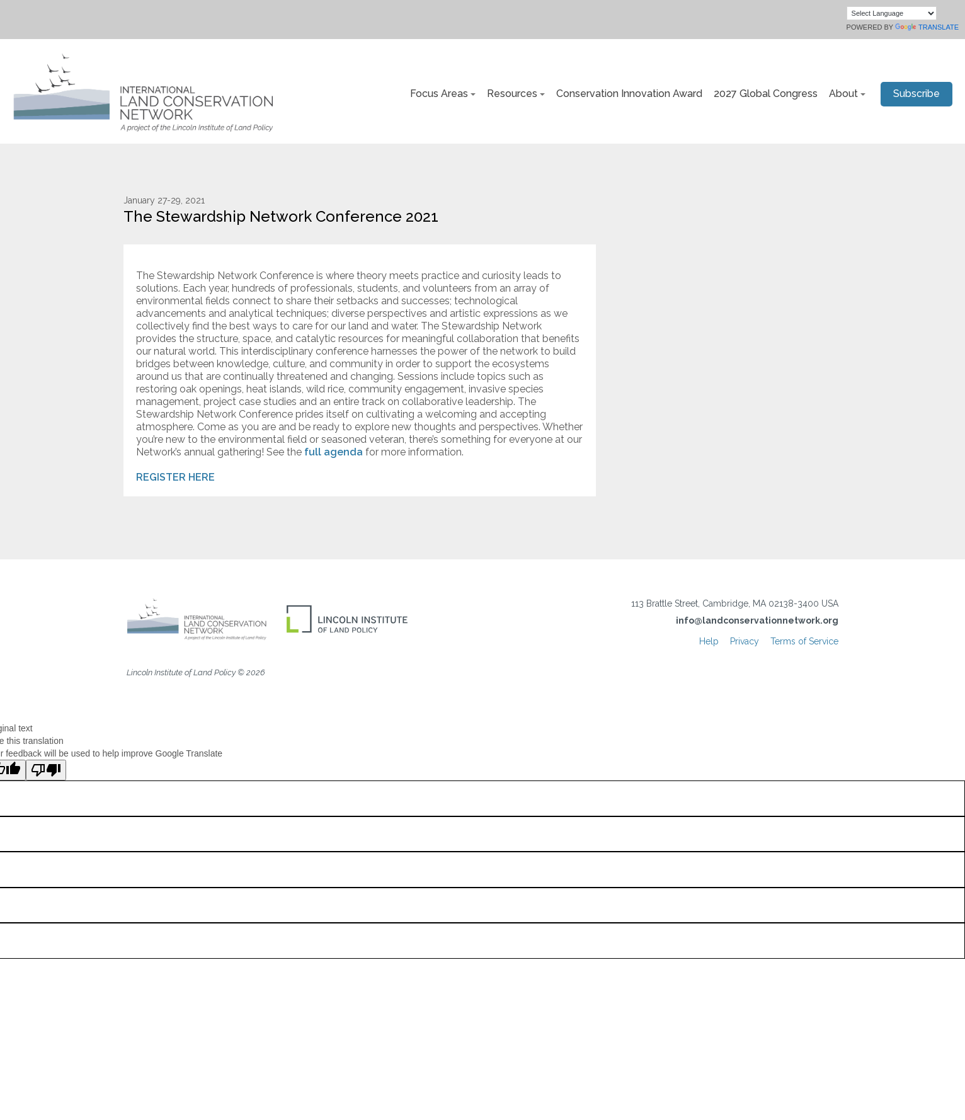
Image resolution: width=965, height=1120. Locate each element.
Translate (927, 27)
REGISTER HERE (175, 477)
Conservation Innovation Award (629, 94)
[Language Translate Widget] (892, 13)
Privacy (744, 641)
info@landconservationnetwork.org (757, 620)
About (843, 94)
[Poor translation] (46, 770)
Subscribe (916, 94)
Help (709, 641)
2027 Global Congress (766, 94)
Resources (512, 94)
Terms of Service (804, 641)
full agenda (332, 452)
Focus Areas (439, 94)
